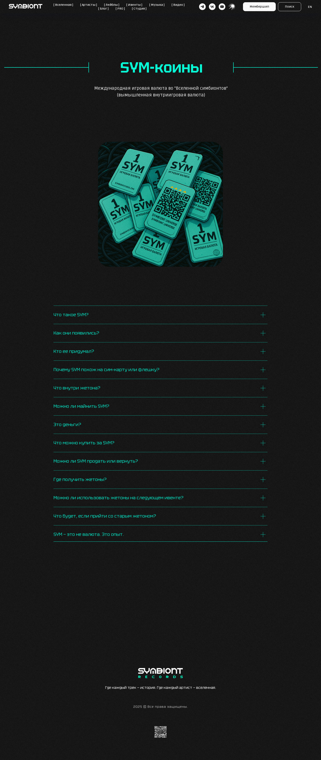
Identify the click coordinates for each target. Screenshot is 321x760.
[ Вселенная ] (63, 5)
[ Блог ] (103, 8)
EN (310, 7)
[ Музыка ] (157, 5)
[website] (231, 6)
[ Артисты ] (88, 5)
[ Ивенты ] (134, 5)
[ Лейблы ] (111, 5)
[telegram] (202, 6)
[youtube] (222, 6)
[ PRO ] (120, 8)
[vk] (212, 6)
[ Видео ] (178, 5)
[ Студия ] (139, 8)
